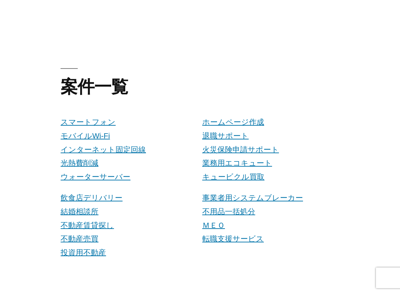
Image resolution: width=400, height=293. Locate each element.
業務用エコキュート (237, 163)
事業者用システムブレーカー (252, 197)
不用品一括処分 (228, 211)
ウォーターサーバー (95, 176)
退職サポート (225, 136)
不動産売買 (79, 238)
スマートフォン (88, 122)
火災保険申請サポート (240, 149)
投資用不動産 (83, 252)
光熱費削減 (79, 163)
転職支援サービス (233, 238)
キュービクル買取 (233, 176)
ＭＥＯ (213, 225)
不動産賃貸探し (87, 225)
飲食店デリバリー (91, 197)
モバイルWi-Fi (85, 136)
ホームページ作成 (233, 122)
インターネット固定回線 (103, 149)
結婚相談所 (79, 211)
